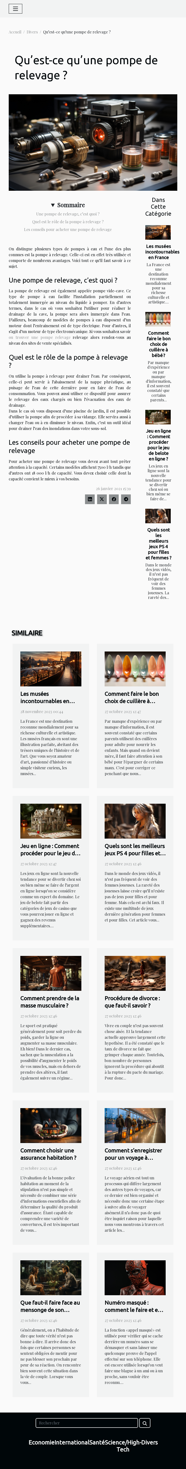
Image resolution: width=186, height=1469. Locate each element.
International (71, 1442)
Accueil (15, 31)
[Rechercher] (87, 1423)
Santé (97, 1442)
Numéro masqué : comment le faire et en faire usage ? (133, 1310)
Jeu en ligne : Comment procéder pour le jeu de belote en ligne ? (158, 444)
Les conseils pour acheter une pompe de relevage (68, 229)
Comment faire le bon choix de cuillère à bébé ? (158, 344)
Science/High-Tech (123, 1446)
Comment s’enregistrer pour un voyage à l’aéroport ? (133, 1157)
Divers (32, 31)
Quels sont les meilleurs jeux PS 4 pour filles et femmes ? (158, 543)
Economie (41, 1442)
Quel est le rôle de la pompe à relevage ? (68, 221)
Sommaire (71, 205)
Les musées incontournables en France (162, 252)
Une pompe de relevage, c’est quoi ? (68, 213)
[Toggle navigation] (15, 9)
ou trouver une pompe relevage (39, 337)
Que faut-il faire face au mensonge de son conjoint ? (50, 1310)
